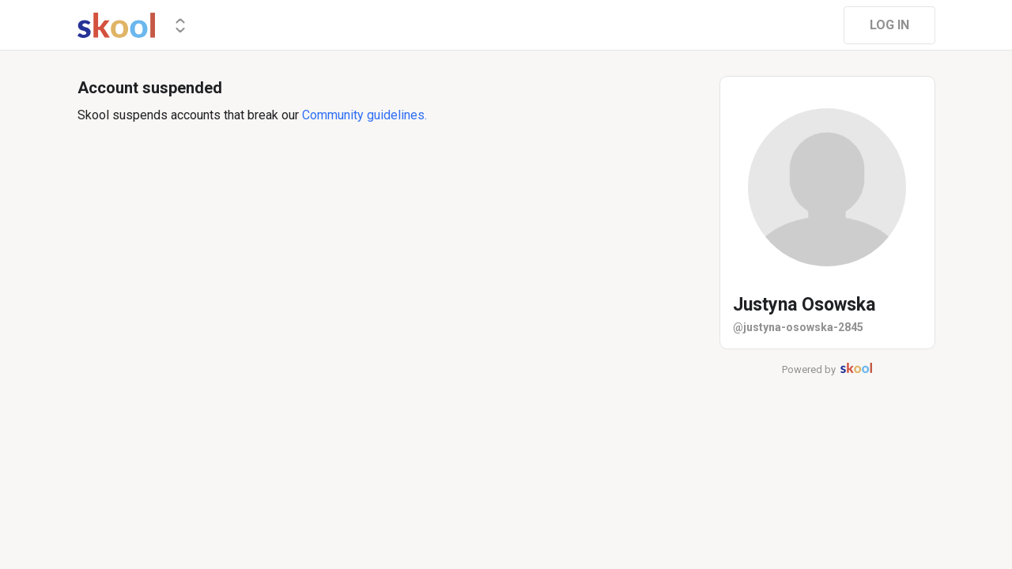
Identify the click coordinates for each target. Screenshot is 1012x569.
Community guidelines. (364, 114)
